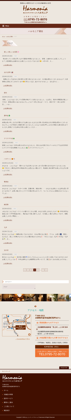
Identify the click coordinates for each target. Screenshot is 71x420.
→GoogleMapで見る (22, 339)
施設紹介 (7, 410)
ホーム (6, 390)
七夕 (5, 227)
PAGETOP (64, 367)
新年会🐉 (7, 115)
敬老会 (6, 181)
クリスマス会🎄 (9, 138)
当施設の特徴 (8, 394)
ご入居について (9, 406)
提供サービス (8, 398)
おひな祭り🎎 (8, 72)
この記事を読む (7, 65)
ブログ (15, 55)
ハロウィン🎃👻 (9, 159)
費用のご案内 (8, 402)
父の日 (6, 250)
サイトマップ (6, 371)
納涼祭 (6, 204)
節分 (5, 93)
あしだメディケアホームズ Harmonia (34, 417)
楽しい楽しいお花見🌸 (11, 52)
